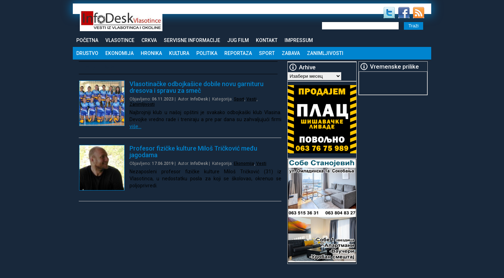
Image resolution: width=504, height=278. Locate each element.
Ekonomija (119, 53)
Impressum (299, 40)
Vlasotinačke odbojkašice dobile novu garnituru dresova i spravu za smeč (197, 87)
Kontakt (267, 40)
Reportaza (238, 53)
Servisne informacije (192, 40)
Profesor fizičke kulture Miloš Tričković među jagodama (193, 152)
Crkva (149, 40)
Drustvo (87, 53)
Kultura (179, 53)
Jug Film (238, 40)
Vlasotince (119, 40)
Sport (267, 53)
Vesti (251, 99)
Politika (206, 53)
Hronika (151, 53)
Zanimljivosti (325, 53)
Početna (87, 40)
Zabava (291, 53)
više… (135, 126)
